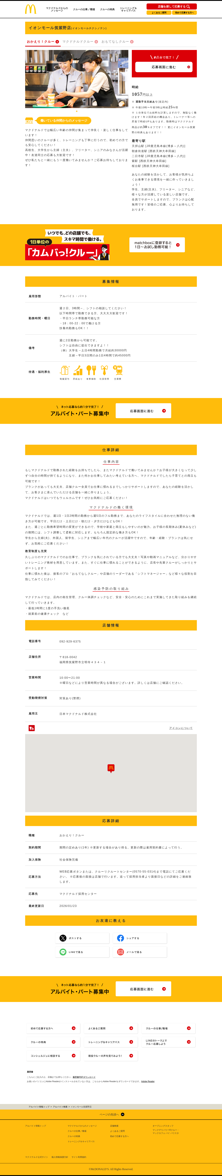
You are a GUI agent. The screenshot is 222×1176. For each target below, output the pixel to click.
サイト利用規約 (79, 1157)
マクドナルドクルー (78, 41)
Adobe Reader (148, 1081)
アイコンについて (181, 727)
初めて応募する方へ (184, 13)
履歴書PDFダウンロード (84, 1077)
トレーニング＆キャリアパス (128, 9)
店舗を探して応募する (172, 6)
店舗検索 (114, 1126)
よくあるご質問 (159, 13)
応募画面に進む (164, 67)
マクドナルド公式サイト (36, 1157)
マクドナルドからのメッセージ (57, 9)
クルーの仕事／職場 (84, 9)
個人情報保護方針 (60, 1157)
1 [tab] (77, 111)
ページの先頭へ (109, 1114)
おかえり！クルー (41, 41)
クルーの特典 (107, 9)
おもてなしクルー (115, 41)
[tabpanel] (76, 79)
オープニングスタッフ (163, 1126)
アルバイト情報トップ (35, 1126)
